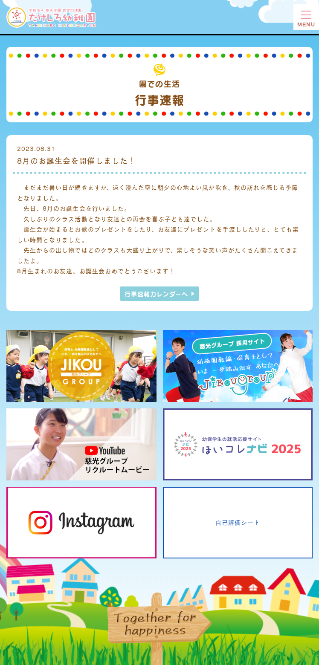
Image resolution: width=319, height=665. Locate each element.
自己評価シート (237, 522)
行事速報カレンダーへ (156, 294)
